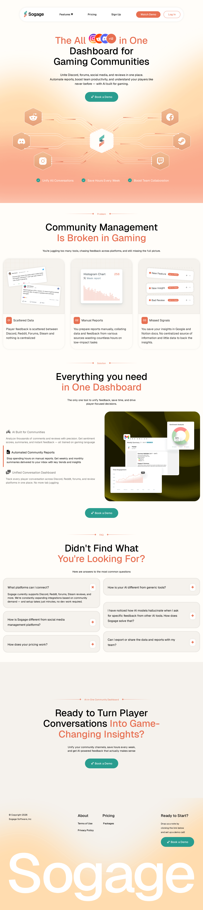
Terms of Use (85, 823)
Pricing (92, 14)
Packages (108, 823)
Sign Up (116, 14)
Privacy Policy (86, 830)
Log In (172, 14)
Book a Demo (101, 97)
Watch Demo (148, 14)
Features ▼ (66, 14)
